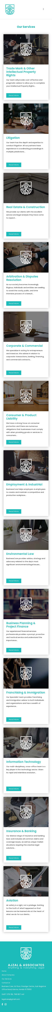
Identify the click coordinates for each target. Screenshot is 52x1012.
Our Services (7, 979)
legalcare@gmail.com (11, 999)
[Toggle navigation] (43, 9)
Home (4, 971)
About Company (8, 975)
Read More (14, 95)
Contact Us (6, 983)
